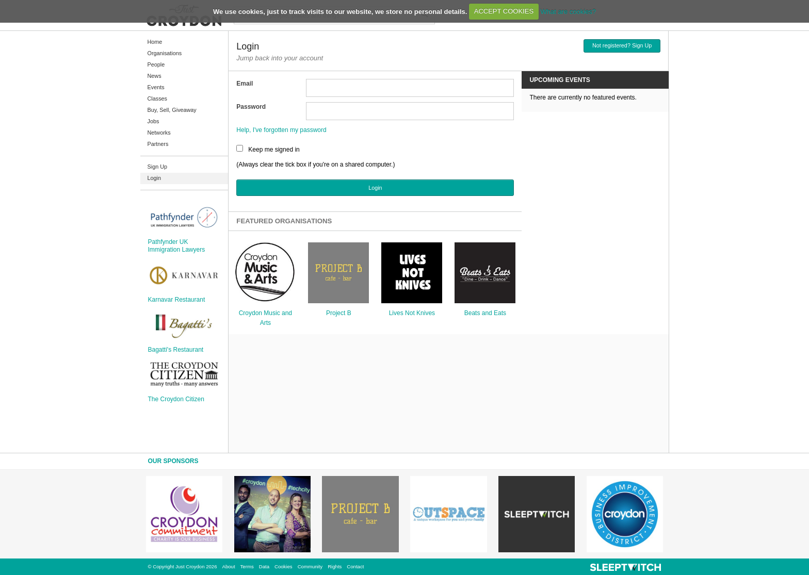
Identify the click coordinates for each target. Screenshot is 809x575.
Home (155, 42)
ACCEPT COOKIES (503, 11)
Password (251, 106)
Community (310, 566)
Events (156, 87)
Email (244, 83)
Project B (338, 313)
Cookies (283, 566)
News (154, 76)
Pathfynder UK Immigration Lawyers (176, 245)
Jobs (153, 121)
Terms (247, 566)
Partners (158, 144)
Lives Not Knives (412, 313)
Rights (335, 566)
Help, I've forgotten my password (281, 130)
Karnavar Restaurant (176, 299)
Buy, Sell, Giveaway (172, 110)
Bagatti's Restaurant (176, 349)
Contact (355, 566)
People (156, 64)
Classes (157, 98)
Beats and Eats (485, 313)
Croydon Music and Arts (265, 317)
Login (154, 178)
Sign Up (157, 166)
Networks (159, 132)
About (228, 566)
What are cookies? (568, 11)
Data (264, 566)
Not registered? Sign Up (622, 45)
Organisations (165, 53)
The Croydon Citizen (176, 399)
